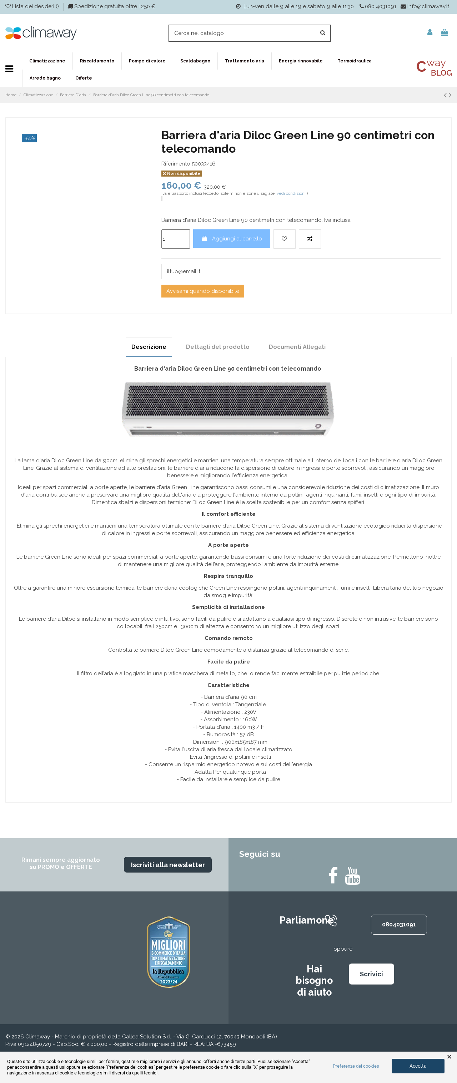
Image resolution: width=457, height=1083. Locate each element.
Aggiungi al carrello (231, 238)
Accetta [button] (418, 1066)
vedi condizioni (291, 193)
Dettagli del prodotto (218, 347)
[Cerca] (250, 33)
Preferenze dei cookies (356, 1066)
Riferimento (175, 164)
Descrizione (148, 347)
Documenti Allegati (297, 347)
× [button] (449, 1057)
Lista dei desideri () (32, 6)
